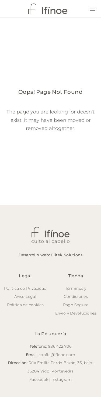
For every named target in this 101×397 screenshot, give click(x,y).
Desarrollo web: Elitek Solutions (51, 255)
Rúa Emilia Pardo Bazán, (52, 362)
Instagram (61, 379)
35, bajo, (85, 362)
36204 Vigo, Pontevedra (50, 371)
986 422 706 (59, 346)
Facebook (38, 379)
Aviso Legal (25, 296)
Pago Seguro (76, 304)
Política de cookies (25, 304)
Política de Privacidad (25, 288)
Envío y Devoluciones (75, 313)
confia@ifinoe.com (57, 354)
